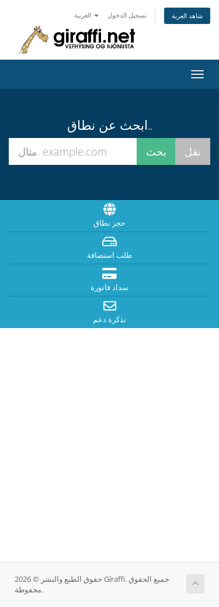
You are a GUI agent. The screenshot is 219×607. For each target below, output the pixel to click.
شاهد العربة (187, 15)
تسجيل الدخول (127, 15)
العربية (86, 15)
